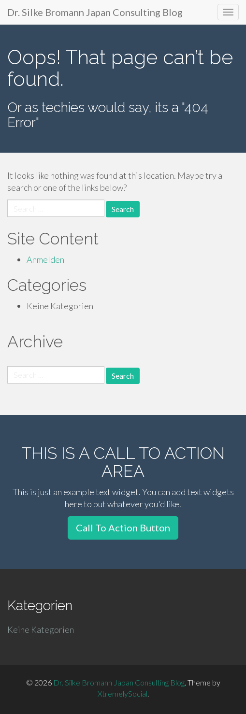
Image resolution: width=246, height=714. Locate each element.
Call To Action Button (123, 527)
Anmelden (45, 259)
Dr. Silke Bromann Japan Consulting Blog (95, 12)
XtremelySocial (122, 693)
